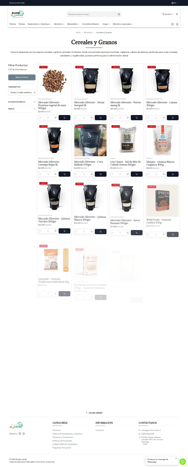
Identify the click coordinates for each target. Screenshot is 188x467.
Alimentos (88, 33)
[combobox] (94, 14)
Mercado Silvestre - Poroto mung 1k (125, 104)
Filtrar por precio (22, 102)
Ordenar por (14, 87)
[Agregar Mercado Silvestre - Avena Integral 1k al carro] (101, 117)
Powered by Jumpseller (45, 462)
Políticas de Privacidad (62, 441)
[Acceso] (168, 14)
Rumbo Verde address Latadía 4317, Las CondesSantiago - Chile (151, 440)
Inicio (78, 33)
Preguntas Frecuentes (61, 448)
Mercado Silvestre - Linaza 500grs (161, 104)
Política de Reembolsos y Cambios (67, 434)
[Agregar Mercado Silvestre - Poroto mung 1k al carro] (137, 117)
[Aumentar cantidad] (55, 117)
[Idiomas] (175, 3)
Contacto (56, 430)
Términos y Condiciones (62, 437)
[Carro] (177, 14)
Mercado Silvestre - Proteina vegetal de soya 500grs (52, 105)
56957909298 (146, 434)
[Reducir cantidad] (40, 117)
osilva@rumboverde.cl (150, 430)
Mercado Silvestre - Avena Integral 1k (89, 104)
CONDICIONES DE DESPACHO (64, 444)
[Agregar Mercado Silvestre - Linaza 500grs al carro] (173, 117)
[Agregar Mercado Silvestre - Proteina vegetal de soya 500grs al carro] (64, 117)
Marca (22, 109)
